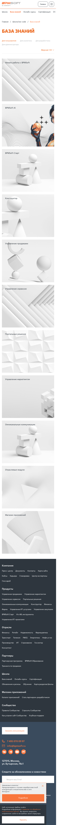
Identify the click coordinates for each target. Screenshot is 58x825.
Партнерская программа (12, 661)
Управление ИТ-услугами (20, 609)
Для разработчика (43, 41)
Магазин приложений (14, 692)
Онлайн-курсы (29, 12)
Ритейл (15, 632)
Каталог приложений (10, 697)
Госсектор (38, 642)
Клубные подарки (36, 715)
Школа (4, 12)
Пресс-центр (7, 571)
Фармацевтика (42, 632)
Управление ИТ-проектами (13, 619)
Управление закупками (43, 609)
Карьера (13, 576)
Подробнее (23, 798)
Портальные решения (32, 599)
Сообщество (9, 705)
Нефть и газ (47, 637)
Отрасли (6, 627)
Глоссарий (6, 581)
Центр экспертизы (39, 576)
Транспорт (6, 637)
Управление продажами (12, 594)
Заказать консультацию (14, 730)
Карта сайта (43, 571)
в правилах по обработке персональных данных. (21, 810)
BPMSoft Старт (8, 614)
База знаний (15, 12)
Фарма (4, 609)
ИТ (17, 642)
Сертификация (44, 12)
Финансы (48, 604)
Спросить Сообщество (31, 710)
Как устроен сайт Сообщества (14, 715)
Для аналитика (26, 41)
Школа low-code (19, 21)
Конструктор (36, 604)
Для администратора (10, 44)
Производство (8, 642)
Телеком (16, 637)
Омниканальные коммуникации (15, 604)
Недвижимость (27, 632)
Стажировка (24, 576)
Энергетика (35, 637)
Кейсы (4, 576)
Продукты (7, 588)
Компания (7, 565)
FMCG (25, 637)
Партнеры (7, 655)
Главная (5, 21)
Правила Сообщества (11, 710)
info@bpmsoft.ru (14, 745)
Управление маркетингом (35, 594)
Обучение (27, 684)
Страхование (26, 642)
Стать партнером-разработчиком (36, 697)
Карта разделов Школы (43, 684)
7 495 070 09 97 (13, 741)
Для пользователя (9, 41)
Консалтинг (7, 648)
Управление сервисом (11, 599)
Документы (20, 571)
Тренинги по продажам (11, 666)
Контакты (31, 571)
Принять (23, 819)
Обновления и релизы (11, 684)
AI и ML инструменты (25, 614)
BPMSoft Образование (34, 661)
